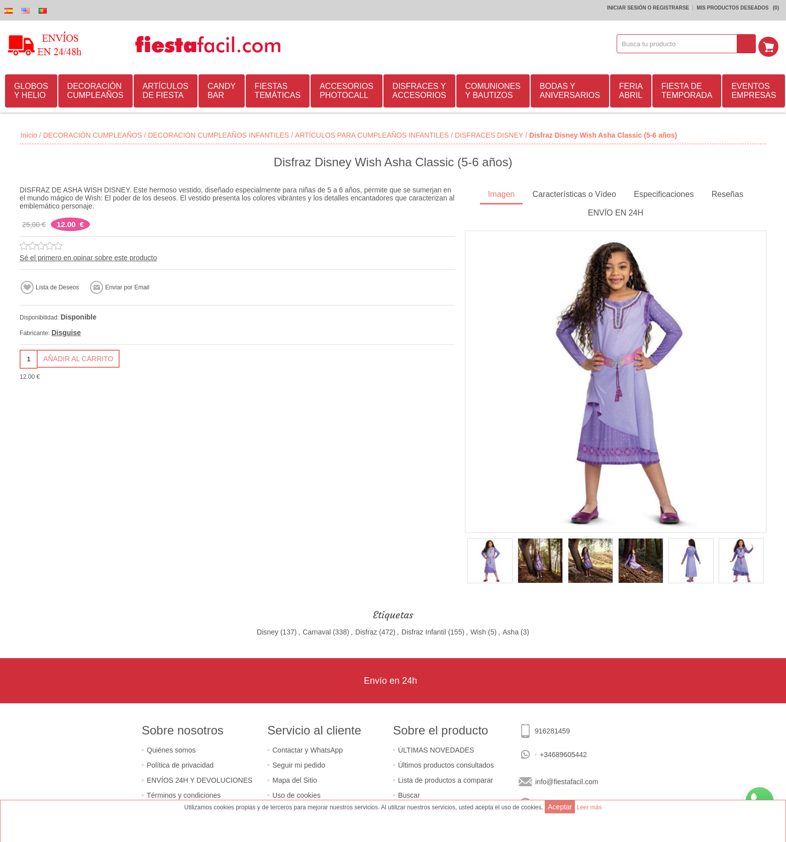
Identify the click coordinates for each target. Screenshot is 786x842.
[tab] (501, 193)
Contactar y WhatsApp (307, 749)
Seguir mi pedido (298, 764)
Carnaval (317, 630)
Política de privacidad (180, 764)
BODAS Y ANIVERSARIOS (570, 89)
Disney (267, 630)
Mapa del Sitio (294, 779)
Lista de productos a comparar (445, 779)
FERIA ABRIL (631, 89)
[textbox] (680, 43)
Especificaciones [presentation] (664, 192)
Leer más (589, 807)
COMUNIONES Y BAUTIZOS (493, 89)
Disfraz (366, 630)
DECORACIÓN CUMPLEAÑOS (95, 89)
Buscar (409, 794)
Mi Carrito (771, 43)
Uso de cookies (296, 794)
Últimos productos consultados (446, 764)
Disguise (65, 331)
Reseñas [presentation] (727, 192)
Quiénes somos (171, 749)
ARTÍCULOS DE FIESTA (165, 89)
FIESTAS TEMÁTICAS (278, 89)
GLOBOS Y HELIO (31, 89)
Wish (478, 630)
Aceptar (560, 807)
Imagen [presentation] (501, 192)
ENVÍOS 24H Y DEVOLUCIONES (199, 779)
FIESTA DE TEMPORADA (686, 89)
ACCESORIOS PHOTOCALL (346, 89)
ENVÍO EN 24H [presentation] (615, 211)
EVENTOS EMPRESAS (753, 89)
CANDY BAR (222, 89)
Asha (511, 630)
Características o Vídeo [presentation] (574, 192)
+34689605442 (563, 753)
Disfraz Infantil (424, 630)
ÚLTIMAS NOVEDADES (436, 749)
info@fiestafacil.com (566, 780)
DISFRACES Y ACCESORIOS (419, 89)
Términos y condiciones (184, 794)
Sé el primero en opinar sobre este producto (88, 256)
